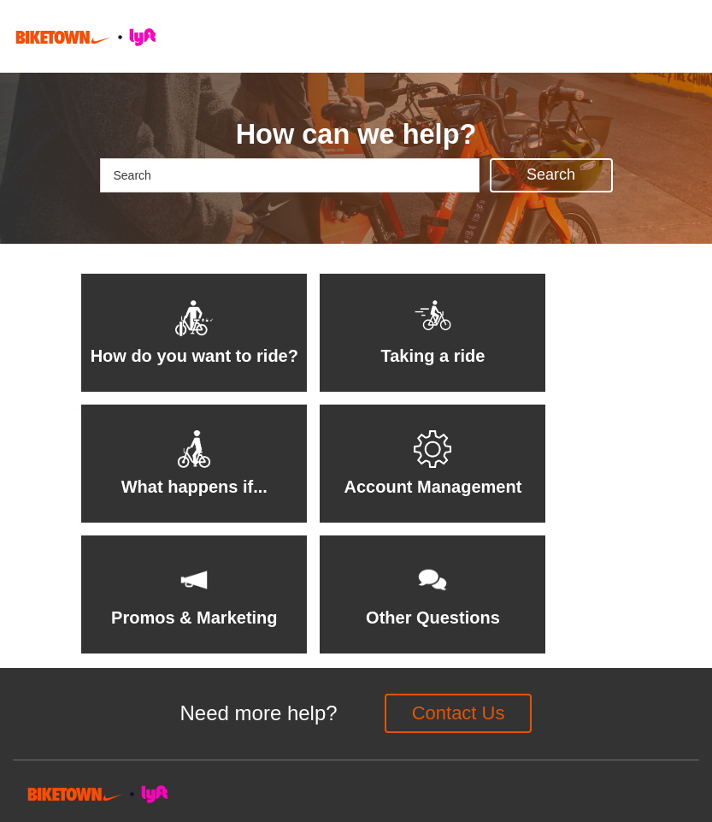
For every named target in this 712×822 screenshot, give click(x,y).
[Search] (290, 175)
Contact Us (458, 713)
